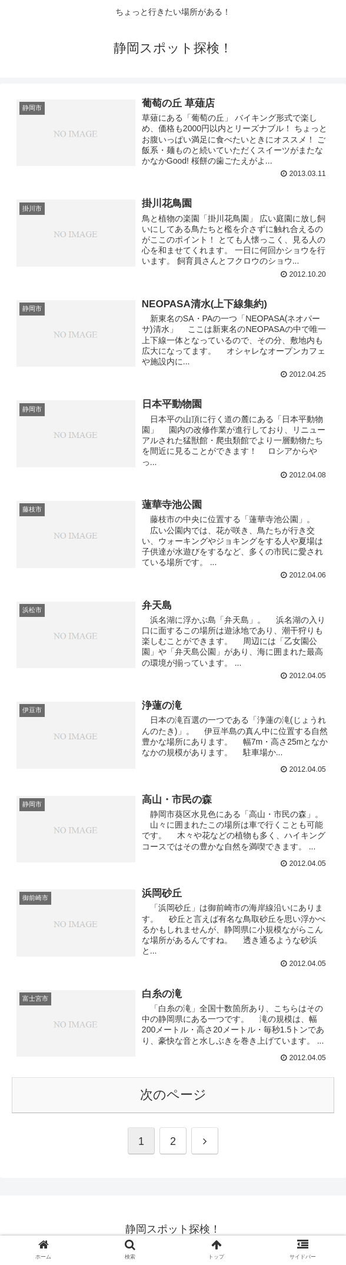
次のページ (173, 1096)
